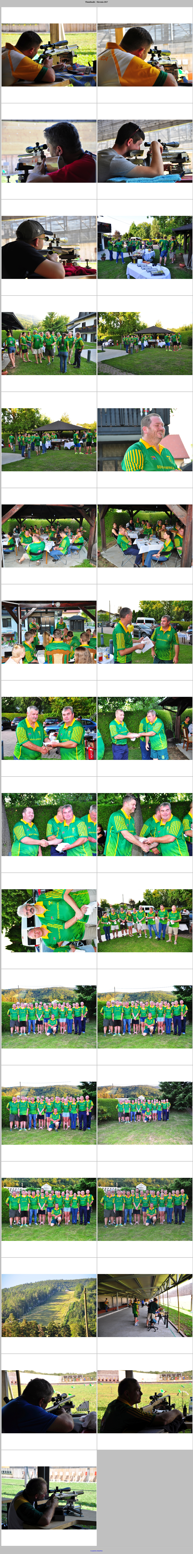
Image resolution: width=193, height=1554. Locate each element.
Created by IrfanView (96, 1550)
